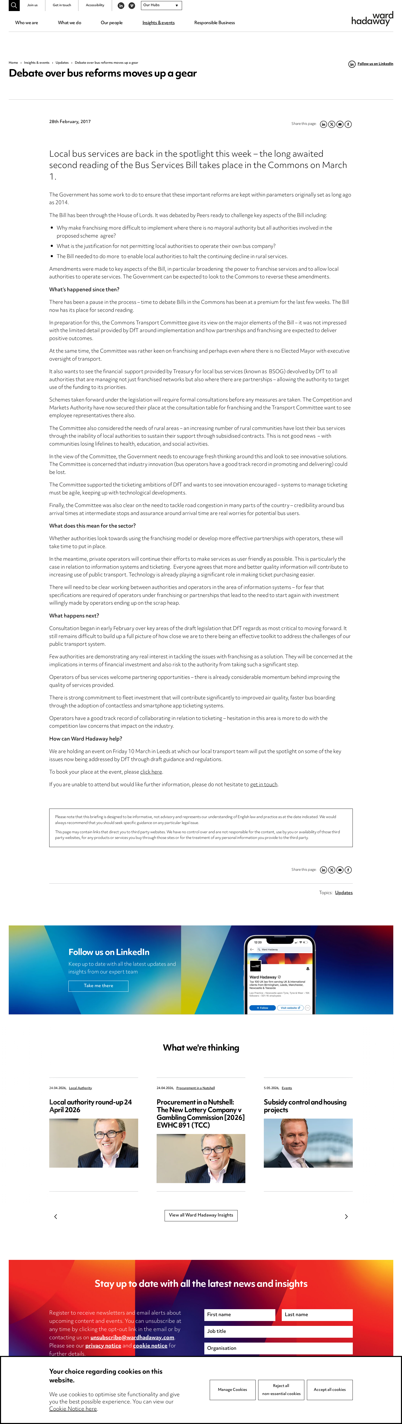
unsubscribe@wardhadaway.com (132, 1338)
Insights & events (159, 23)
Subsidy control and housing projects (305, 1107)
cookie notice (150, 1346)
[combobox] (161, 5)
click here (151, 772)
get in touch (263, 785)
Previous (55, 1216)
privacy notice (103, 1346)
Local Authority (80, 1088)
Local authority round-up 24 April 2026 (90, 1107)
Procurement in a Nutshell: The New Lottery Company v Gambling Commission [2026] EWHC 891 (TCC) (201, 1114)
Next (346, 1216)
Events (287, 1088)
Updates (62, 63)
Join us (32, 5)
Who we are (26, 23)
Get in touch (62, 5)
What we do (69, 23)
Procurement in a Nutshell (195, 1088)
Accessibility (95, 5)
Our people (112, 23)
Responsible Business (214, 23)
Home (13, 63)
